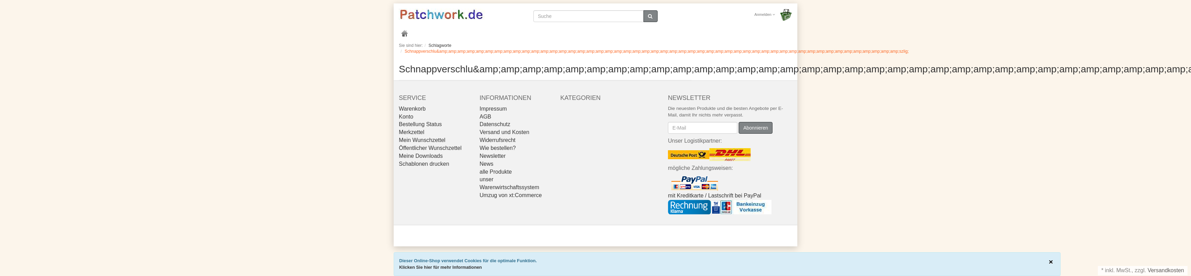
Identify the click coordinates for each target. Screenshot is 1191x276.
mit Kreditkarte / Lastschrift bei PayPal (714, 195)
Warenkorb (412, 109)
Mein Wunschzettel (422, 140)
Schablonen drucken (424, 164)
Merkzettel (411, 132)
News (486, 164)
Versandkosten (1166, 270)
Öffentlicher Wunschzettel (430, 148)
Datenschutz (495, 124)
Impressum (493, 109)
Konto (406, 117)
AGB (485, 117)
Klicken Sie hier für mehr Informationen (440, 267)
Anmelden (764, 14)
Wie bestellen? (498, 148)
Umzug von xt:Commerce (511, 195)
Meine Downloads (421, 156)
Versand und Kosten (504, 132)
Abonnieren (755, 128)
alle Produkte (496, 172)
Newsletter (493, 156)
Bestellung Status (420, 124)
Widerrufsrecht (497, 140)
